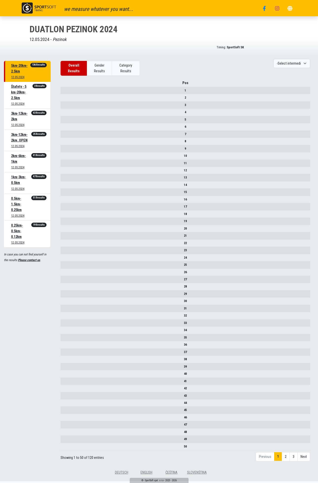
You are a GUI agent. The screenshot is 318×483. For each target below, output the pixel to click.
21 (66, 237)
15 (66, 194)
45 (66, 412)
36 (66, 346)
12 (66, 172)
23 (66, 252)
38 (66, 361)
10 (66, 157)
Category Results (125, 68)
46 (66, 419)
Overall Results (74, 68)
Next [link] (304, 458)
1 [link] (278, 458)
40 (66, 375)
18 (66, 215)
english (146, 474)
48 (66, 433)
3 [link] (293, 458)
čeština (171, 474)
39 (66, 368)
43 (66, 397)
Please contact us (29, 260)
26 (66, 274)
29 (66, 295)
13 (66, 179)
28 (66, 288)
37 (66, 354)
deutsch (121, 474)
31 (66, 310)
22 (66, 245)
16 (66, 201)
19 (66, 223)
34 (66, 332)
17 (66, 208)
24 (66, 259)
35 (66, 339)
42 (66, 390)
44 (66, 404)
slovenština (197, 474)
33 (66, 324)
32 (66, 317)
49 (66, 441)
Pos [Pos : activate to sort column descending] (66, 85)
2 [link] (285, 458)
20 (66, 230)
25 (66, 266)
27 (66, 281)
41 (66, 383)
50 (66, 448)
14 (66, 186)
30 (66, 303)
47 (66, 426)
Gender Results (99, 68)
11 (66, 165)
